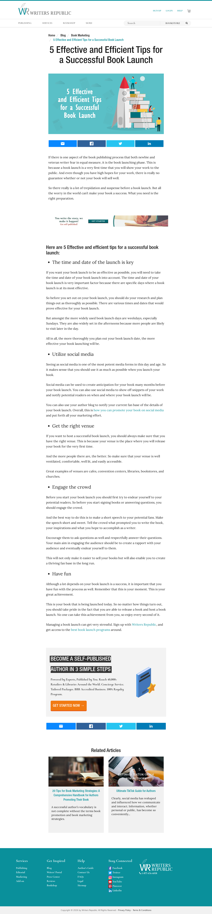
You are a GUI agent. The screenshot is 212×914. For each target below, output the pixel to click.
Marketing (21, 876)
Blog (63, 35)
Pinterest (115, 886)
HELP (180, 10)
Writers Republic (144, 624)
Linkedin (115, 890)
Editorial (20, 872)
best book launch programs (90, 630)
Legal (80, 881)
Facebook (115, 868)
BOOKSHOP (69, 23)
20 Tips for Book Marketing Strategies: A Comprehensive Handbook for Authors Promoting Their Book (76, 795)
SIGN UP (157, 10)
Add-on (20, 881)
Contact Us (84, 872)
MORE (89, 23)
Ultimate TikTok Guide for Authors (136, 791)
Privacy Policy (124, 910)
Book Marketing (80, 35)
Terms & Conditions (142, 910)
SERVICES (47, 23)
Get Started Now (69, 705)
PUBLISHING (25, 23)
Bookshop (52, 885)
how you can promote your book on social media (129, 410)
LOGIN (169, 10)
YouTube (115, 881)
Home (51, 35)
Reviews (51, 881)
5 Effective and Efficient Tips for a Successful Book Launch (88, 40)
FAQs (81, 876)
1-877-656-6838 (148, 873)
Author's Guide (86, 868)
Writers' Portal (54, 872)
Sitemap (82, 885)
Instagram (115, 877)
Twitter (114, 872)
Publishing (21, 868)
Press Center (53, 876)
